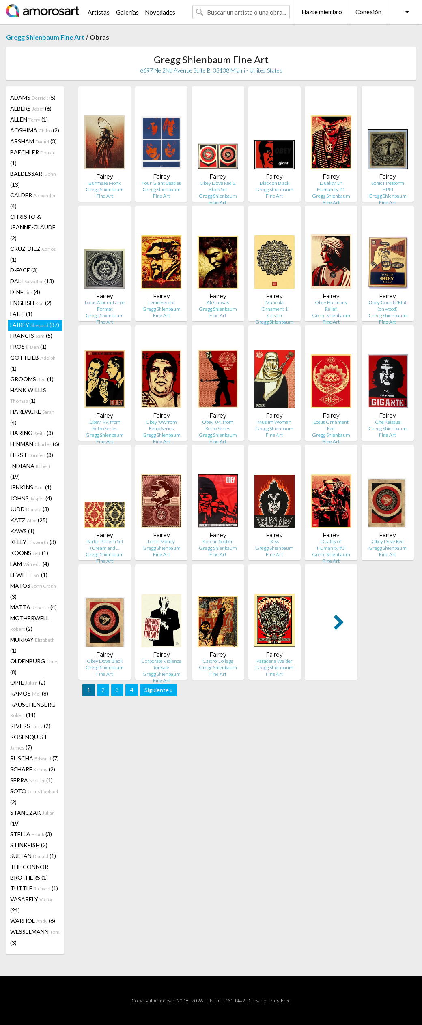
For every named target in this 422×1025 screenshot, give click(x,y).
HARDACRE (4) (32, 417)
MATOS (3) (33, 591)
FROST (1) (28, 346)
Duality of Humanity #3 (331, 544)
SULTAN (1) (33, 855)
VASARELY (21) (31, 905)
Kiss (274, 541)
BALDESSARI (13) (33, 179)
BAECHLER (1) (33, 158)
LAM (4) (29, 563)
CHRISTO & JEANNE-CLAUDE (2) (33, 227)
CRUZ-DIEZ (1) (33, 254)
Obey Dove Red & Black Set (218, 186)
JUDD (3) (29, 509)
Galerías (127, 12)
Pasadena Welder (274, 661)
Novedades (160, 12)
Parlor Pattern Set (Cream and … (104, 544)
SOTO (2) (34, 796)
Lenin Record (161, 302)
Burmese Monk (104, 183)
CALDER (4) (33, 200)
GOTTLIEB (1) (33, 363)
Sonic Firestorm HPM (387, 186)
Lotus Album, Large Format (105, 305)
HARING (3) (31, 432)
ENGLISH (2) (31, 302)
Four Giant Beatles (161, 183)
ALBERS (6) (31, 108)
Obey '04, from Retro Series (217, 425)
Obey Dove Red (388, 541)
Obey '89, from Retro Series (161, 425)
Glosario (257, 1000)
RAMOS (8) (29, 693)
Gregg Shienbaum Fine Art (45, 37)
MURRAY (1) (32, 645)
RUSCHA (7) (34, 758)
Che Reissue (387, 422)
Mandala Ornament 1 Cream (274, 308)
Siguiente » (158, 689)
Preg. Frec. (280, 1000)
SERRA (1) (31, 780)
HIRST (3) (31, 454)
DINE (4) (25, 291)
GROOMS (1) (32, 379)
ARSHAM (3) (33, 141)
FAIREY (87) (34, 324)
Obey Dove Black (105, 661)
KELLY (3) (33, 541)
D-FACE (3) (24, 270)
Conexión (368, 11)
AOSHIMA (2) (34, 130)
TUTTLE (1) (34, 888)
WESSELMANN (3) (35, 937)
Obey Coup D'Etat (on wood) (387, 305)
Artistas (99, 12)
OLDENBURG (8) (34, 666)
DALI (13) (32, 281)
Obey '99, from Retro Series (105, 425)
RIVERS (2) (30, 725)
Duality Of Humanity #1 (331, 186)
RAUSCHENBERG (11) (33, 709)
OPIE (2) (27, 682)
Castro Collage (217, 661)
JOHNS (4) (31, 498)
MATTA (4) (33, 607)
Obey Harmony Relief (331, 305)
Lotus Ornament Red (331, 425)
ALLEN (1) (29, 119)
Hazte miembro (321, 11)
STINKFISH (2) (28, 844)
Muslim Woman (274, 422)
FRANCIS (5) (31, 335)
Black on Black (274, 183)
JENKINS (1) (31, 487)
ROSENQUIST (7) (28, 742)
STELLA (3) (31, 834)
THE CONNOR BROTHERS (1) (29, 872)
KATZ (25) (28, 520)
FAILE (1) (21, 313)
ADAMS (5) (33, 97)
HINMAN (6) (34, 443)
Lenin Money (161, 541)
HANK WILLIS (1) (28, 395)
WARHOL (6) (32, 920)
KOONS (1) (29, 552)
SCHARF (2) (32, 769)
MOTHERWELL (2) (29, 623)
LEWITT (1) (28, 574)
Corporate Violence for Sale (161, 664)
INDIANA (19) (30, 471)
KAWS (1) (22, 530)
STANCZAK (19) (32, 818)
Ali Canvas (218, 302)
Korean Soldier (217, 541)
